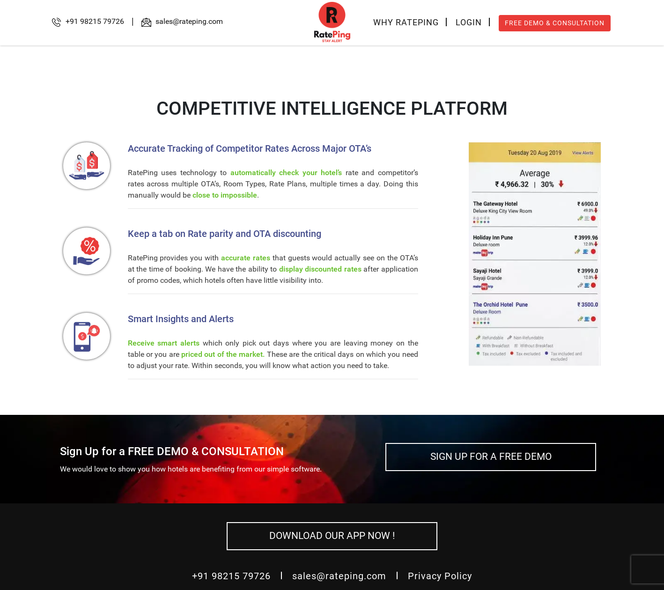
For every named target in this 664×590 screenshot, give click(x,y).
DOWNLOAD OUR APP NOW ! (332, 535)
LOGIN (469, 22)
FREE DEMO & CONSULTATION (555, 23)
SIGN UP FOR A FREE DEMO (491, 456)
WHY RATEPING (406, 22)
